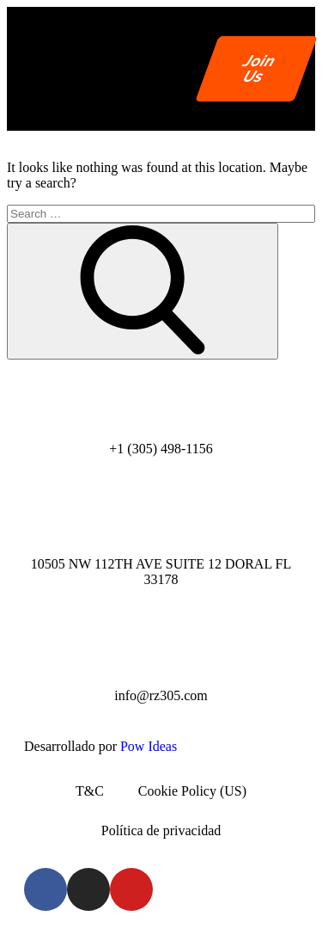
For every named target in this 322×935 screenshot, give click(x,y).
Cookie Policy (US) (192, 791)
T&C (90, 791)
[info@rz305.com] (161, 645)
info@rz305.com (160, 695)
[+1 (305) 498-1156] (161, 398)
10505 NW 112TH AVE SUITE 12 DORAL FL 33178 (161, 572)
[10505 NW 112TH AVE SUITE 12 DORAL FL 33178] (161, 513)
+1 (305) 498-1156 (160, 448)
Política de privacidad (161, 830)
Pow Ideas (148, 746)
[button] (168, 68)
